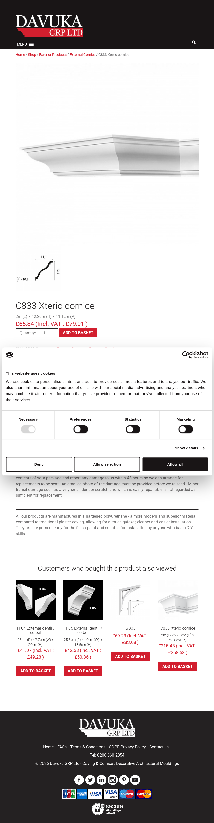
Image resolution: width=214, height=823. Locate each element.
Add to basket (78, 332)
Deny (39, 464)
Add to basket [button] (35, 670)
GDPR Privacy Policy (127, 747)
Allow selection (107, 464)
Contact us (159, 747)
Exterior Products (53, 55)
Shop (32, 55)
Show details (186, 448)
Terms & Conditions (87, 747)
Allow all (175, 464)
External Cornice (82, 55)
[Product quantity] (46, 333)
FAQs (62, 747)
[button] (22, 44)
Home (20, 55)
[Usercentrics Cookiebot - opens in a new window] (186, 355)
